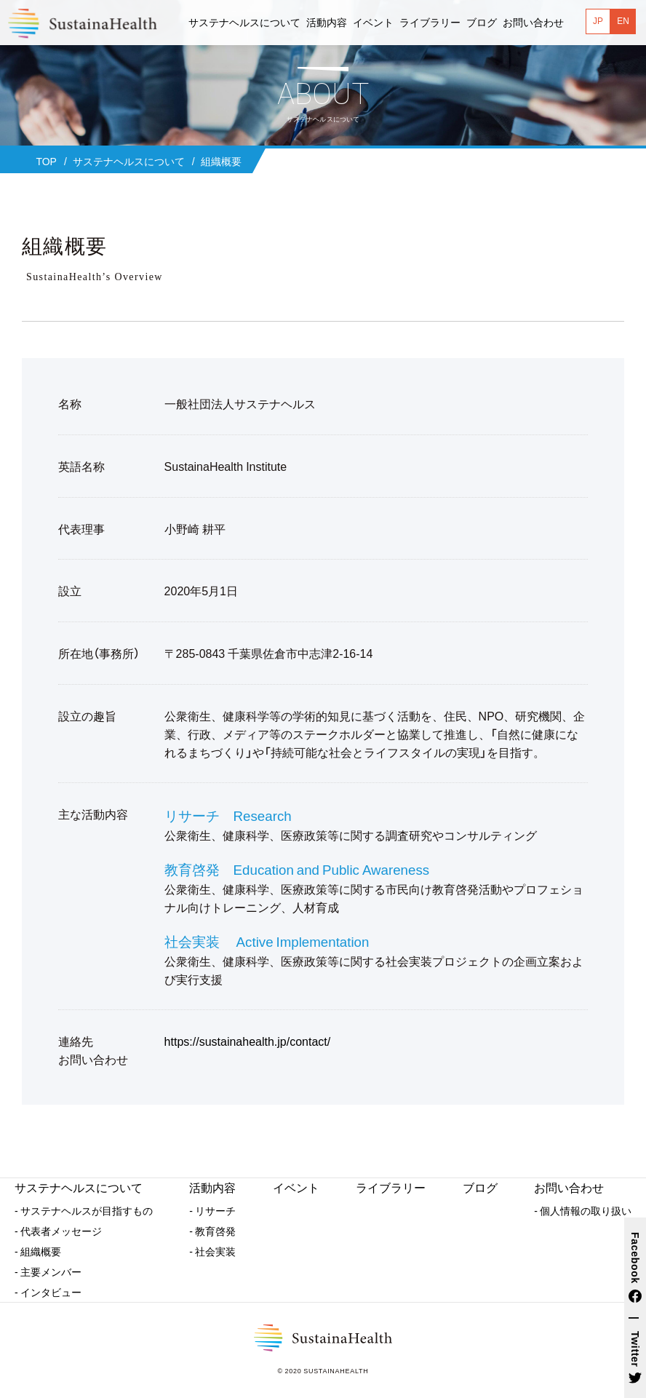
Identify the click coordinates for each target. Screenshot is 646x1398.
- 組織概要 (38, 1251)
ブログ (480, 1187)
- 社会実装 (212, 1251)
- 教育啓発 (212, 1230)
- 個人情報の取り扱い (582, 1210)
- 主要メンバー (48, 1271)
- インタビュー (48, 1291)
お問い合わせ (569, 1187)
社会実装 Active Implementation (267, 941)
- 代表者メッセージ (58, 1230)
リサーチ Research (228, 815)
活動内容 (212, 1187)
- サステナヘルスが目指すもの (84, 1210)
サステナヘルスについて (79, 1187)
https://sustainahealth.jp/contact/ (247, 1040)
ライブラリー (391, 1187)
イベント (296, 1187)
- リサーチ (212, 1210)
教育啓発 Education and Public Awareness (297, 869)
